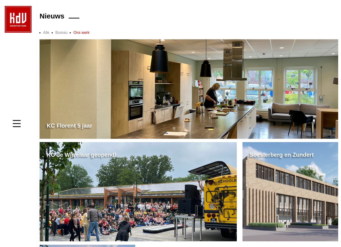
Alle (46, 33)
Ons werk (81, 33)
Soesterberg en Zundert (282, 155)
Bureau (61, 33)
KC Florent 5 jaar (69, 125)
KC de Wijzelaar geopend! (82, 155)
